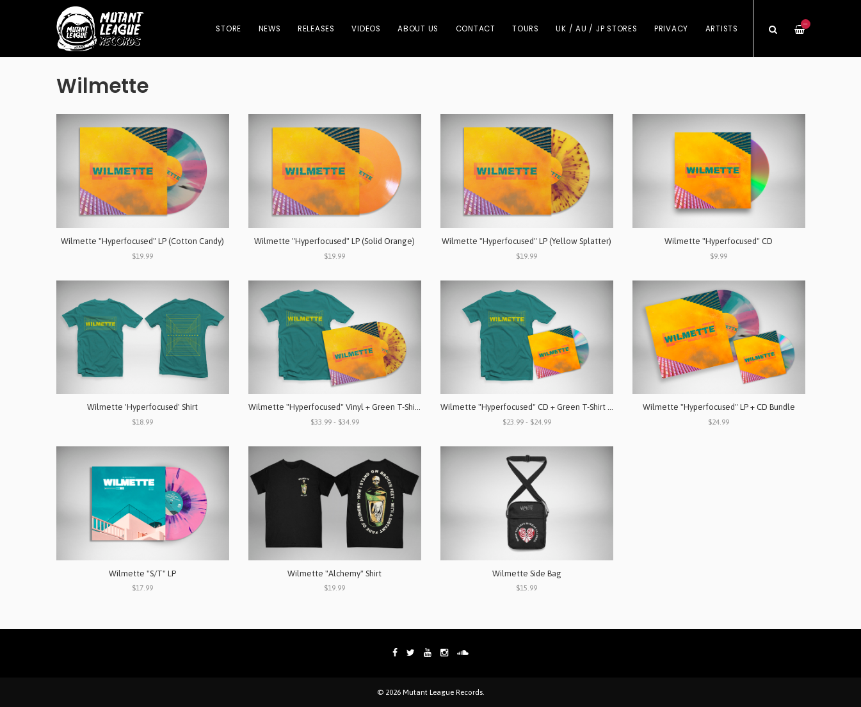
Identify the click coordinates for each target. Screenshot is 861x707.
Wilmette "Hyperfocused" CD (718, 241)
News (270, 29)
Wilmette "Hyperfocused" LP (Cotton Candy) (142, 241)
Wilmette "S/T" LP (142, 573)
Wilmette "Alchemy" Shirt (334, 573)
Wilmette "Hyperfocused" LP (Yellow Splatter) (526, 241)
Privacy (671, 29)
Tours (525, 29)
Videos (366, 29)
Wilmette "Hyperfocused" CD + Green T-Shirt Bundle (536, 407)
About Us (418, 29)
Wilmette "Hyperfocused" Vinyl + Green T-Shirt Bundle (348, 407)
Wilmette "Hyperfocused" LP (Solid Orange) (334, 241)
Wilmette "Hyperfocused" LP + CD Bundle (719, 407)
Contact (475, 29)
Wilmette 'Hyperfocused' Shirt (142, 407)
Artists (721, 29)
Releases (316, 29)
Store (228, 29)
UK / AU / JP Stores (596, 29)
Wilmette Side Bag (526, 573)
